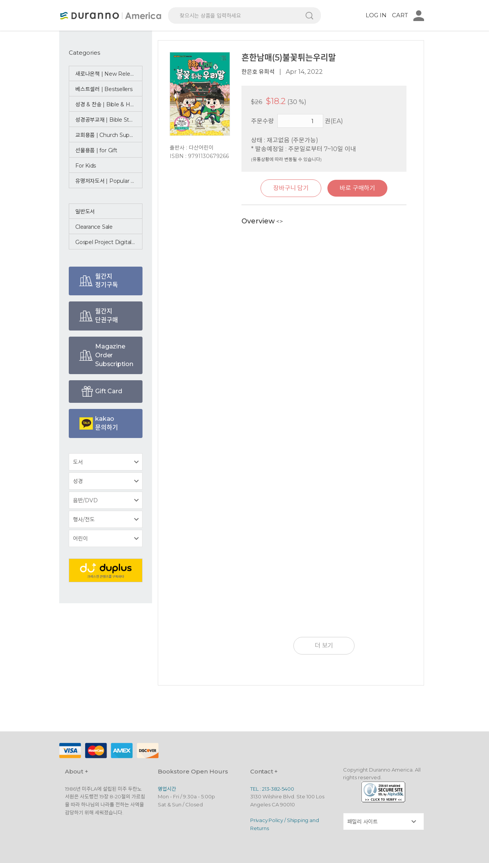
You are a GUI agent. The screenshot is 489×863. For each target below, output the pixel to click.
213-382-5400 (278, 789)
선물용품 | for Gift (96, 150)
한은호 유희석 (258, 71)
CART (400, 15)
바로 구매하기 (359, 188)
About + (77, 771)
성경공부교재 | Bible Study (108, 119)
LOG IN (376, 15)
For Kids (86, 165)
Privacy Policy (267, 820)
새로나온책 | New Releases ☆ (108, 73)
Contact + (264, 771)
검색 (309, 15)
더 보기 (324, 645)
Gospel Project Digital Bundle (108, 242)
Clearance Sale (94, 226)
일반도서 (85, 211)
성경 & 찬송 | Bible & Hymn (108, 104)
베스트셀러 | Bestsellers (104, 89)
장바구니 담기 (290, 188)
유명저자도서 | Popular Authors (108, 180)
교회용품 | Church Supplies (108, 135)
